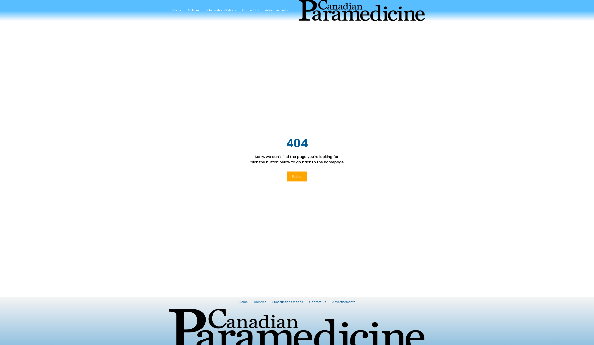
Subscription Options (221, 10)
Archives (193, 10)
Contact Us (250, 10)
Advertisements (276, 10)
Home (176, 10)
